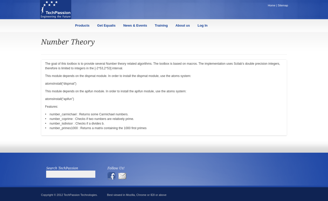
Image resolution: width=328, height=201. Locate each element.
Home (271, 5)
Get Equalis (106, 25)
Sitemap (283, 5)
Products (82, 25)
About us (183, 25)
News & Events (135, 25)
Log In (203, 25)
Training (161, 25)
